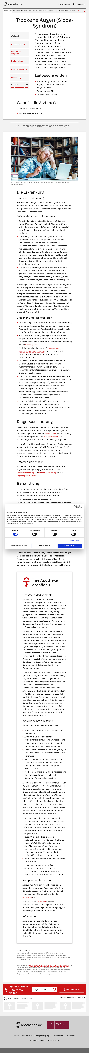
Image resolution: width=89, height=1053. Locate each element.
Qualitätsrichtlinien (37, 1045)
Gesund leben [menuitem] (63, 11)
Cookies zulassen (69, 545)
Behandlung (16, 77)
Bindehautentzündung (51, 478)
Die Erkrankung (17, 61)
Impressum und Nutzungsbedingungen (36, 1041)
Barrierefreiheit (53, 1045)
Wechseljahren (32, 347)
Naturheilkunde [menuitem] (43, 11)
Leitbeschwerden (18, 44)
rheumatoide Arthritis (28, 353)
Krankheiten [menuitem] (8, 11)
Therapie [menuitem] (24, 11)
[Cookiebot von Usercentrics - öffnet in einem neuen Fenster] (74, 506)
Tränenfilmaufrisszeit (26, 442)
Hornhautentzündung (26, 478)
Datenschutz (58, 1041)
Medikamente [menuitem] (32, 11)
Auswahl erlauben (44, 545)
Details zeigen (74, 540)
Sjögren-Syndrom (56, 350)
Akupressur (42, 907)
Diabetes (43, 353)
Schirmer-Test (51, 435)
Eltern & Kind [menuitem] (53, 11)
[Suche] (81, 10)
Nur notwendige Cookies (19, 545)
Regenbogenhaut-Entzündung (30, 481)
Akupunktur (28, 902)
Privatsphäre (70, 1041)
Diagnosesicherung (19, 69)
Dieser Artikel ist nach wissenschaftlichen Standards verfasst (49, 971)
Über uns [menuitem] (72, 11)
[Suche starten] (55, 995)
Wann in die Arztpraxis (16, 52)
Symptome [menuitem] (16, 11)
